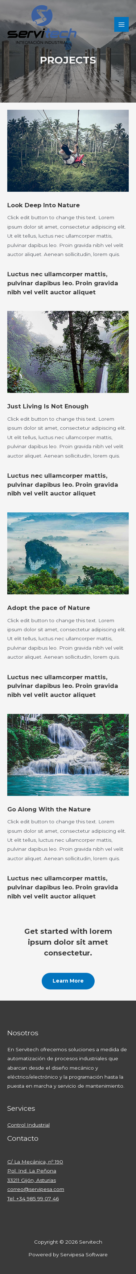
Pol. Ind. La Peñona (31, 1171)
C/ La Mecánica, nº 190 (35, 1162)
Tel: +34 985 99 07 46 (33, 1198)
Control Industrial (28, 1125)
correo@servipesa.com (35, 1189)
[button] (68, 981)
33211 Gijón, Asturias (31, 1180)
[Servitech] (42, 24)
